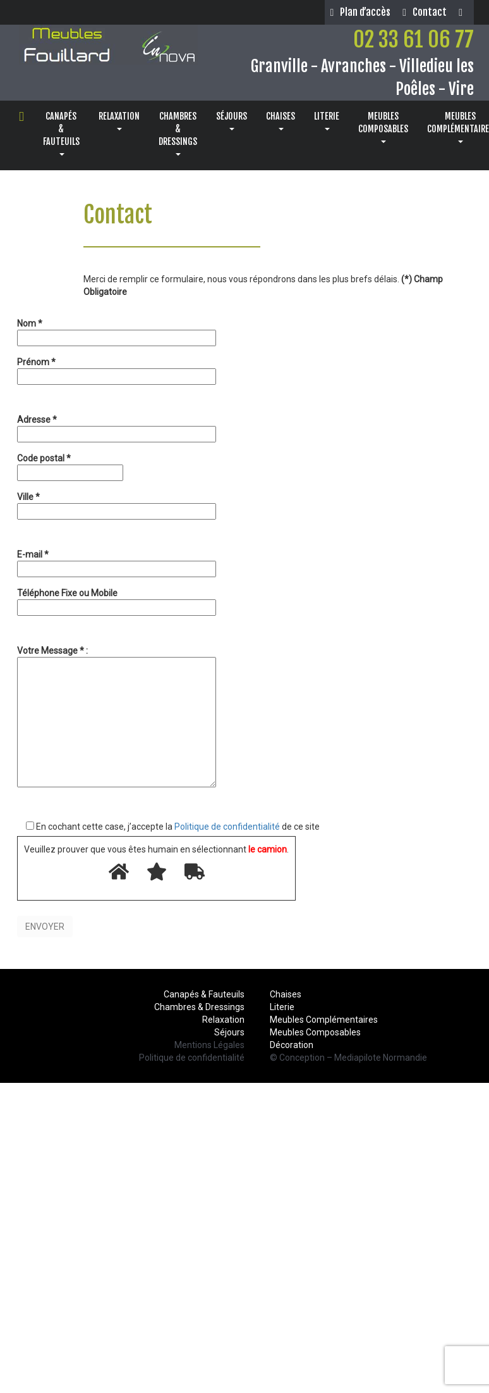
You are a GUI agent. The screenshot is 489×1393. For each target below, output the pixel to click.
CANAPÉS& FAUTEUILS (61, 133)
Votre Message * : (116, 717)
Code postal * (70, 465)
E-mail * (116, 561)
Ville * (116, 504)
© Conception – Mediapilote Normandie (348, 1058)
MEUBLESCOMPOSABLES (383, 127)
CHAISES (280, 120)
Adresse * (116, 427)
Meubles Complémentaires (324, 1020)
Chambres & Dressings (199, 1007)
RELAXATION (119, 120)
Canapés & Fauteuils (204, 994)
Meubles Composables (315, 1032)
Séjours (229, 1032)
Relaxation (223, 1020)
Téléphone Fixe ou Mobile (116, 600)
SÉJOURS (231, 120)
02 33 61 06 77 (413, 39)
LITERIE (326, 120)
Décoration (291, 1045)
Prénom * (116, 369)
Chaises (285, 994)
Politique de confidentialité (227, 826)
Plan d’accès (360, 12)
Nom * (116, 330)
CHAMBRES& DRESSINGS (178, 133)
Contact (424, 12)
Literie (282, 1007)
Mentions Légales (209, 1045)
